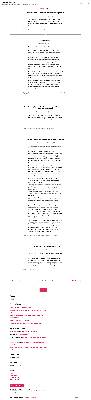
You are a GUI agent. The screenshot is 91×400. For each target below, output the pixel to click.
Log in (12, 373)
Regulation (45, 29)
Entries (13, 375)
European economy (53, 92)
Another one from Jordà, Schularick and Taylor (45, 246)
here (31, 23)
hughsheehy (13, 347)
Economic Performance (41, 92)
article (57, 82)
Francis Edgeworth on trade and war (21, 307)
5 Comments (51, 128)
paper (59, 115)
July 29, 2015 (52, 16)
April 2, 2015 (52, 112)
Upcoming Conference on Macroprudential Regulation (45, 139)
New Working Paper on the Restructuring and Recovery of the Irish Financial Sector (45, 108)
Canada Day (45, 40)
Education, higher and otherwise (29, 331)
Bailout (26, 29)
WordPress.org (14, 379)
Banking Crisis (32, 29)
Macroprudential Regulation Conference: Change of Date (45, 13)
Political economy (49, 235)
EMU (47, 92)
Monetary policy (39, 29)
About (81, 3)
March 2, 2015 (52, 142)
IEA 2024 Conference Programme (20, 320)
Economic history (29, 269)
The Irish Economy (8, 2)
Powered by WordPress (30, 397)
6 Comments (46, 269)
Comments (14, 377)
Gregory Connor (42, 16)
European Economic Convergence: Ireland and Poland (25, 323)
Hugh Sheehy (14, 331)
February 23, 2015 (52, 249)
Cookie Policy (14, 392)
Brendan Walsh (42, 43)
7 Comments (27, 95)
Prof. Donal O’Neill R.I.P (22, 334)
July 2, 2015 (52, 43)
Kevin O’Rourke (41, 249)
